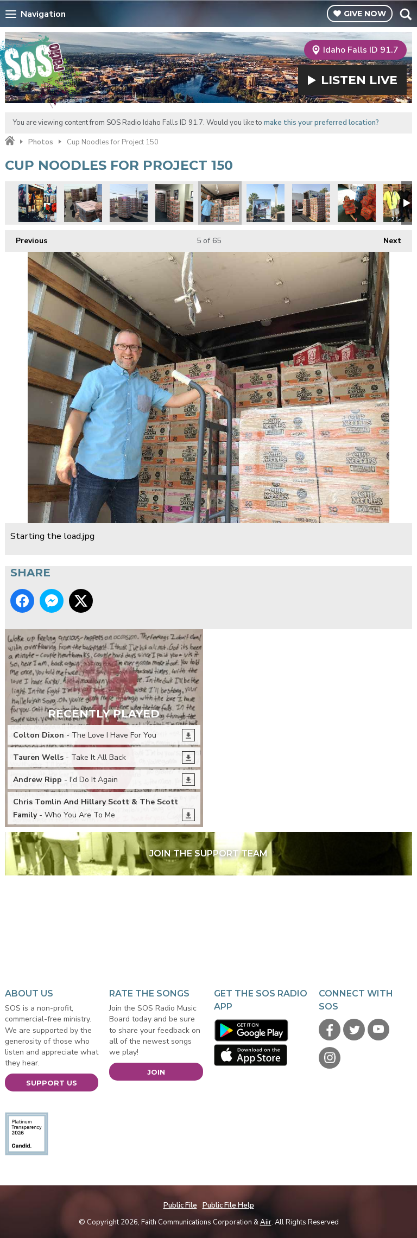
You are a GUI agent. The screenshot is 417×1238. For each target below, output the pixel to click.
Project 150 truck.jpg (266, 203)
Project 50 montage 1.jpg (37, 203)
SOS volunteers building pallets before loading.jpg (129, 203)
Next (386, 238)
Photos (40, 142)
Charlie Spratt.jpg (357, 203)
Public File (180, 1205)
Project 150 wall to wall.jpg (174, 203)
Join (156, 1072)
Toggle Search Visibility (405, 14)
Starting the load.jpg (220, 203)
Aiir (265, 1222)
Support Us (51, 1082)
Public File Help (228, 1205)
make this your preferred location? (321, 123)
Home (10, 141)
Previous (26, 238)
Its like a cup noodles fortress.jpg (311, 203)
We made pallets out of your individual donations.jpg (83, 203)
